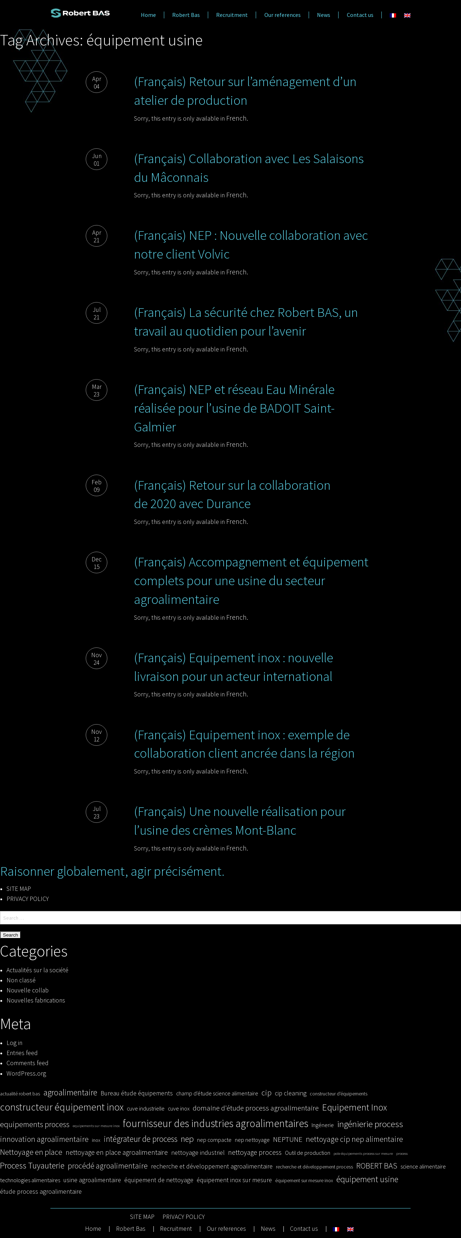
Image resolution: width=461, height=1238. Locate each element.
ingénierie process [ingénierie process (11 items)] (370, 1124)
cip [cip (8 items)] (266, 1092)
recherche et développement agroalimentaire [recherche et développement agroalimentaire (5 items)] (212, 1166)
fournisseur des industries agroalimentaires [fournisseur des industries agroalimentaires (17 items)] (215, 1123)
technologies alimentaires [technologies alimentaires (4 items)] (30, 1180)
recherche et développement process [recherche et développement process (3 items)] (314, 1167)
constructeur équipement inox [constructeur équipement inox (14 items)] (62, 1107)
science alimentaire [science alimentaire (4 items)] (423, 1166)
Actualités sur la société (37, 970)
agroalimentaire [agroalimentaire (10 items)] (70, 1092)
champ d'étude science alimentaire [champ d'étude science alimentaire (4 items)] (217, 1093)
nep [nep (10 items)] (187, 1138)
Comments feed (27, 1063)
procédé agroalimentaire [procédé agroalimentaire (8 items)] (108, 1166)
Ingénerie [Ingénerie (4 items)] (323, 1125)
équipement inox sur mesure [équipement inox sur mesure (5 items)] (234, 1180)
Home (148, 15)
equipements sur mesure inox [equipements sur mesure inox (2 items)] (96, 1125)
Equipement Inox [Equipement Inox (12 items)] (354, 1107)
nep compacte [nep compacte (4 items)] (214, 1139)
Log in (14, 1043)
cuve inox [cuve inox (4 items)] (178, 1108)
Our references (282, 15)
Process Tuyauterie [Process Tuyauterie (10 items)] (32, 1165)
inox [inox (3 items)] (96, 1140)
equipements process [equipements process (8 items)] (35, 1124)
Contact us (360, 15)
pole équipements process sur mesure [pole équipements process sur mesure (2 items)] (363, 1153)
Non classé (21, 980)
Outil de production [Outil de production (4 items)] (307, 1152)
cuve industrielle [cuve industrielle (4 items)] (146, 1108)
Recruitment (232, 15)
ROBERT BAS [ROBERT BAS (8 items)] (376, 1166)
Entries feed (22, 1053)
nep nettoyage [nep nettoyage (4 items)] (252, 1139)
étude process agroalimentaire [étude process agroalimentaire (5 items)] (41, 1191)
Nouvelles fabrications (35, 1000)
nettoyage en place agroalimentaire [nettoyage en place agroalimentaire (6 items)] (117, 1152)
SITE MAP (18, 889)
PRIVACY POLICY (27, 899)
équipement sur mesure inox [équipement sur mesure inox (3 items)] (304, 1181)
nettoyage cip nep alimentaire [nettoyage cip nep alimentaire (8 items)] (354, 1139)
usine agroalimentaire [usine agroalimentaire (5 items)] (92, 1180)
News (323, 15)
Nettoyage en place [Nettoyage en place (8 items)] (31, 1152)
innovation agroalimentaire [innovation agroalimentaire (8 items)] (44, 1139)
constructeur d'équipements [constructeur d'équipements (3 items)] (338, 1094)
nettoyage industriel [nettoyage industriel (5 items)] (198, 1152)
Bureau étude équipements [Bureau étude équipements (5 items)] (136, 1093)
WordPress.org (26, 1073)
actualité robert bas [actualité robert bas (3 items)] (20, 1094)
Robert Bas (186, 15)
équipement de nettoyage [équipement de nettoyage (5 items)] (158, 1180)
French (236, 118)
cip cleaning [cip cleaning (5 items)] (290, 1093)
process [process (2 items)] (402, 1153)
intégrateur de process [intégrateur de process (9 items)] (141, 1139)
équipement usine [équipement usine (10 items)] (367, 1179)
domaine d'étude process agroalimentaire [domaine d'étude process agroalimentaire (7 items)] (256, 1108)
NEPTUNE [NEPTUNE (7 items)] (288, 1139)
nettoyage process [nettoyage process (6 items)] (255, 1152)
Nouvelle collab (27, 990)
